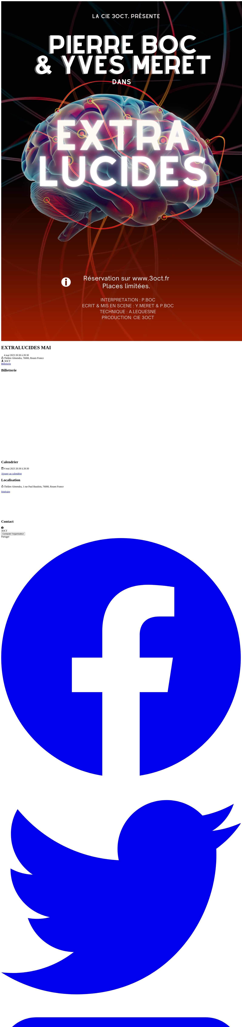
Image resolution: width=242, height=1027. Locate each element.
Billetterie (6, 364)
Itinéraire (5, 491)
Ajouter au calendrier (11, 473)
